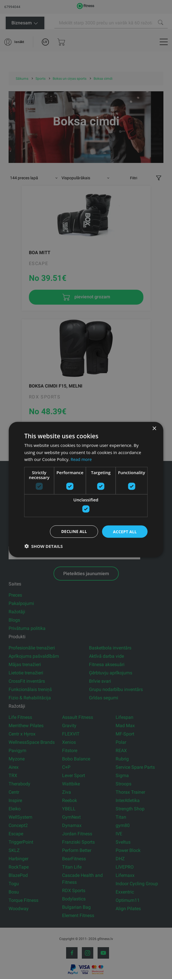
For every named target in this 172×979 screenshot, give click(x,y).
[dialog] (86, 490)
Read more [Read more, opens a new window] (82, 459)
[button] (43, 546)
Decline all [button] (73, 531)
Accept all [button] (124, 531)
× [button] (154, 428)
